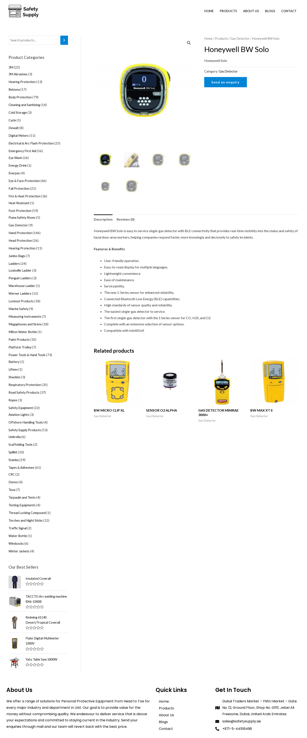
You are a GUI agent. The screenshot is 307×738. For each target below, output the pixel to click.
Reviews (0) (126, 219)
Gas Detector (240, 38)
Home (209, 11)
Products (228, 11)
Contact (289, 11)
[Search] (64, 40)
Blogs (270, 11)
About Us (251, 11)
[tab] (103, 219)
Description (103, 219)
